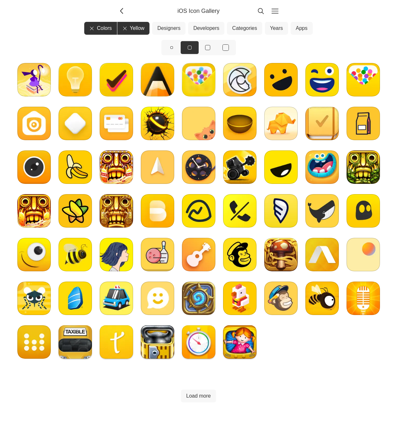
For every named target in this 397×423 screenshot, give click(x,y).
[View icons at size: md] (190, 47)
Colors (100, 28)
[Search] (261, 11)
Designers (168, 28)
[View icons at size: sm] (172, 47)
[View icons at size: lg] (208, 47)
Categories (244, 28)
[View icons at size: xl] (226, 47)
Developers (206, 28)
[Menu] (275, 11)
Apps (301, 28)
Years (276, 28)
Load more (198, 396)
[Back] (122, 11)
